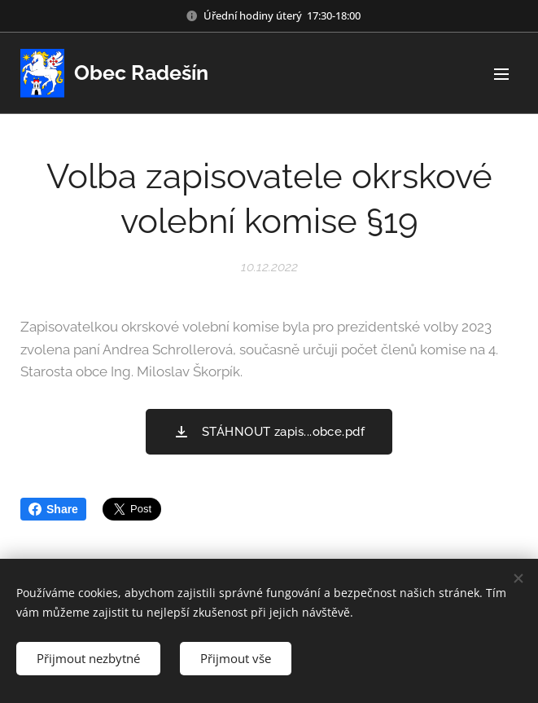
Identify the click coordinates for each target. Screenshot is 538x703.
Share (53, 509)
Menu (501, 74)
